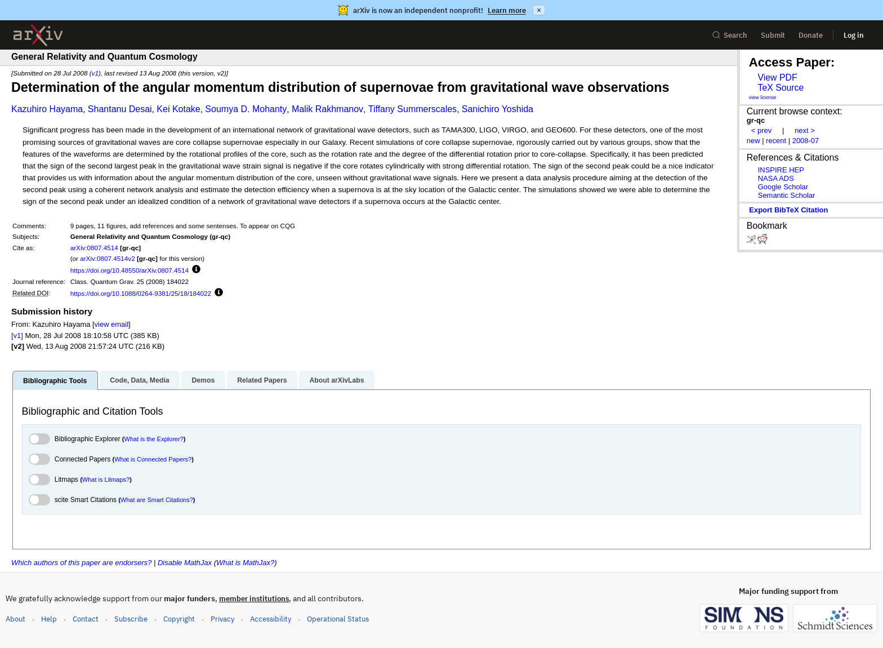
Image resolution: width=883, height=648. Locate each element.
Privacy (222, 619)
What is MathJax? (245, 562)
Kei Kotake (178, 109)
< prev (761, 130)
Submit (773, 35)
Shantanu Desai (120, 109)
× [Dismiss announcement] (539, 10)
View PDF (777, 77)
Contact (86, 619)
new (753, 140)
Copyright (179, 619)
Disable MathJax (185, 562)
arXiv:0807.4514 (94, 247)
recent (776, 140)
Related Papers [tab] (262, 380)
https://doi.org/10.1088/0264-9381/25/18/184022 (140, 293)
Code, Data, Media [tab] (139, 380)
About (15, 619)
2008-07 (805, 140)
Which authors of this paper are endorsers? (81, 562)
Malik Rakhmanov (327, 109)
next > (805, 130)
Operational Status (338, 618)
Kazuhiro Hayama (47, 109)
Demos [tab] (203, 380)
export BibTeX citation (788, 210)
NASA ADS (776, 178)
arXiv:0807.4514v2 (107, 258)
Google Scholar (783, 187)
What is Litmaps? (106, 479)
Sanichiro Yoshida (497, 109)
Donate (811, 35)
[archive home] (38, 35)
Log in (854, 35)
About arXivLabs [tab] (336, 380)
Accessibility (270, 619)
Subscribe (131, 619)
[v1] (17, 335)
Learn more (507, 10)
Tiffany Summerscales (412, 109)
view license (763, 97)
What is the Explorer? (154, 439)
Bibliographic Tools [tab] (55, 381)
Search (729, 35)
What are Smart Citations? (157, 499)
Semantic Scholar (786, 195)
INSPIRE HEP (781, 170)
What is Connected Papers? (152, 459)
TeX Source (780, 87)
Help (49, 619)
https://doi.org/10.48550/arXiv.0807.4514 (129, 270)
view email (111, 324)
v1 (95, 73)
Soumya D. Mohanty (246, 109)
